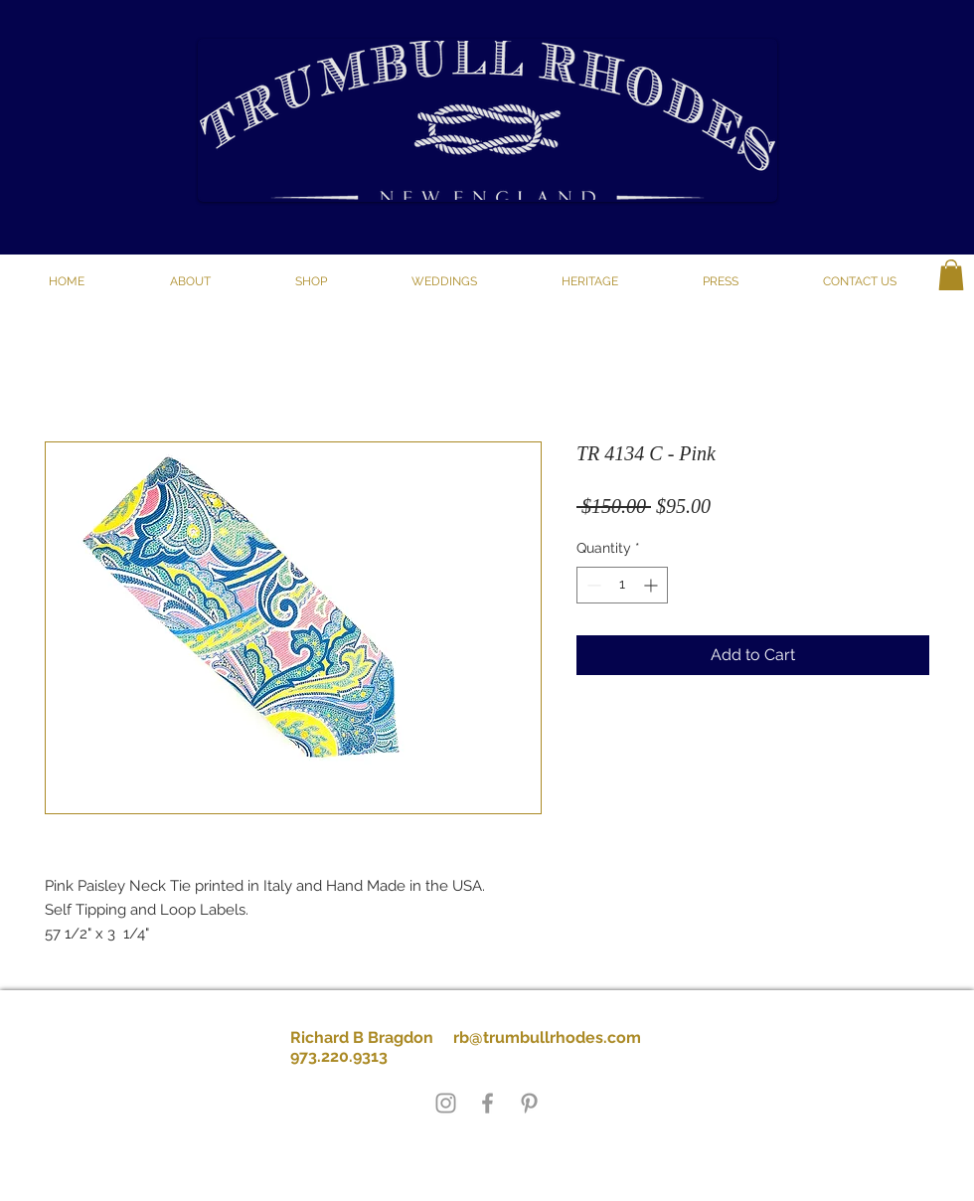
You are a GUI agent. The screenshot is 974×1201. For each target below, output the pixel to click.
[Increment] (652, 585)
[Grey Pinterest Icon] (529, 1103)
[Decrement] (591, 585)
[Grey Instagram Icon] (445, 1103)
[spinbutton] (622, 585)
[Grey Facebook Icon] (487, 1103)
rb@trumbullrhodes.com (547, 1037)
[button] (310, 281)
